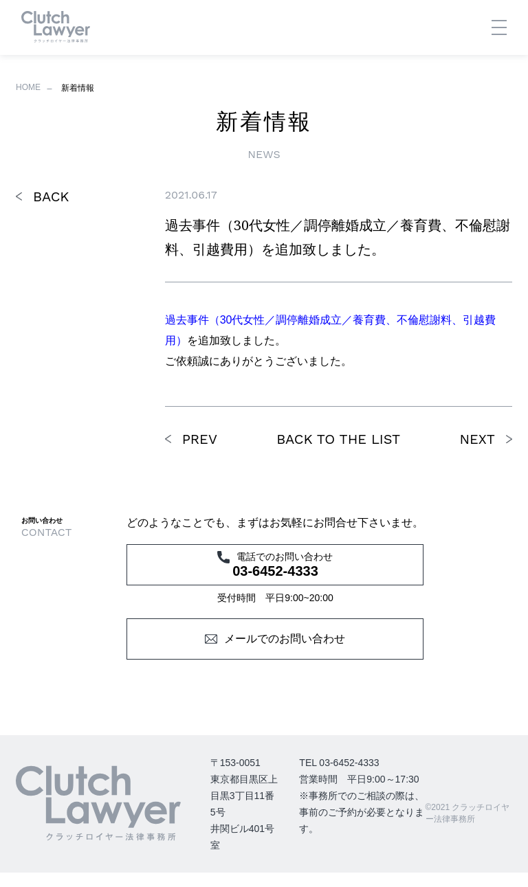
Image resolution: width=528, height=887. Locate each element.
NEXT (477, 439)
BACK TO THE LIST (338, 439)
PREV (199, 439)
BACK (51, 196)
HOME (28, 87)
